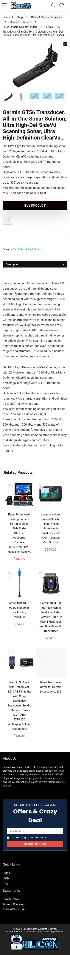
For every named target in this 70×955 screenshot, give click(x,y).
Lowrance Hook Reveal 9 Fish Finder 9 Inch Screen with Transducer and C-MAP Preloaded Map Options (50, 528)
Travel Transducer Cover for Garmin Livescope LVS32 (51, 687)
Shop (20, 17)
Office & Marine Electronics (47, 17)
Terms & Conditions (14, 904)
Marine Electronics (20, 22)
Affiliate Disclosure (14, 909)
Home (6, 17)
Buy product (35, 205)
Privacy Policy (11, 899)
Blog (5, 883)
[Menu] (4, 5)
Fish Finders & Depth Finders (21, 26)
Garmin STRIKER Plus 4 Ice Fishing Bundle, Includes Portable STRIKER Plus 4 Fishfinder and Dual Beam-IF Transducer (51, 617)
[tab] (35, 264)
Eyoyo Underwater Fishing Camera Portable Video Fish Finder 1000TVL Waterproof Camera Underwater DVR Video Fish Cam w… (19, 533)
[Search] (53, 5)
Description (12, 264)
